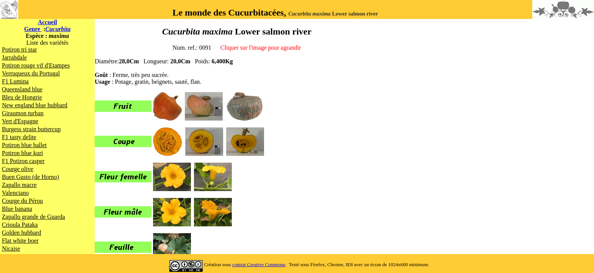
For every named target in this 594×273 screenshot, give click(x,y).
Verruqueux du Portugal (31, 73)
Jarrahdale (14, 57)
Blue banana (17, 209)
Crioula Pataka (20, 224)
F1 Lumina (15, 81)
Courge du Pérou (22, 201)
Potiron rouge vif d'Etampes (36, 65)
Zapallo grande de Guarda (33, 216)
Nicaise (11, 248)
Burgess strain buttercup (31, 129)
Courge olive (17, 169)
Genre (33, 29)
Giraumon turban (23, 113)
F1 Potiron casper (23, 161)
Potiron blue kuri (22, 153)
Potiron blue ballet (24, 145)
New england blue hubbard (34, 105)
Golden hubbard (21, 232)
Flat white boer (20, 240)
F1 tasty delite (19, 137)
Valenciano (15, 193)
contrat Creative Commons (258, 264)
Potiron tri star (19, 49)
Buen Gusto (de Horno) (30, 177)
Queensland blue (22, 89)
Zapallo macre (19, 185)
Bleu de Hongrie (22, 97)
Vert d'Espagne (20, 121)
